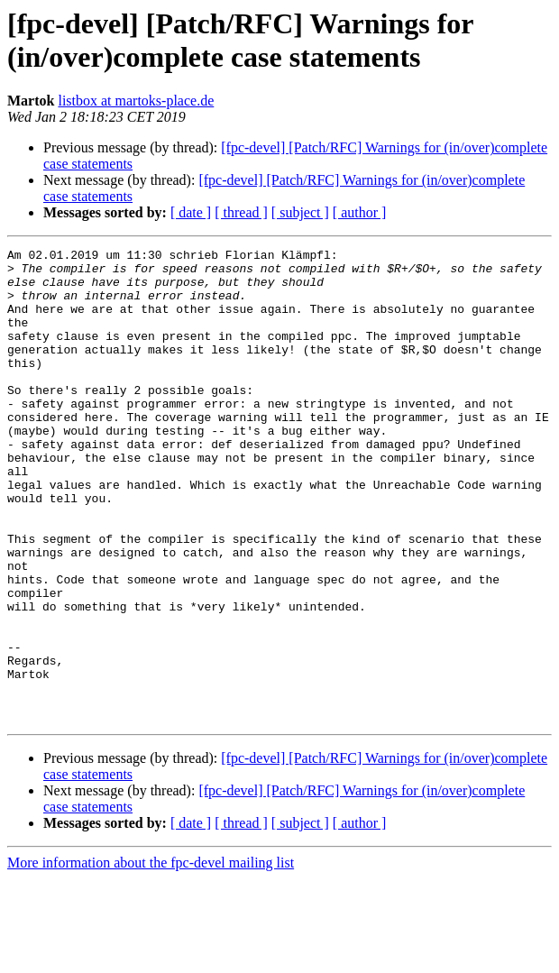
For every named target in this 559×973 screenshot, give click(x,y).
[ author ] (360, 212)
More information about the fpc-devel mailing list (150, 957)
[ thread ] (241, 212)
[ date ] (190, 212)
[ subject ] (300, 212)
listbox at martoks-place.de (136, 100)
